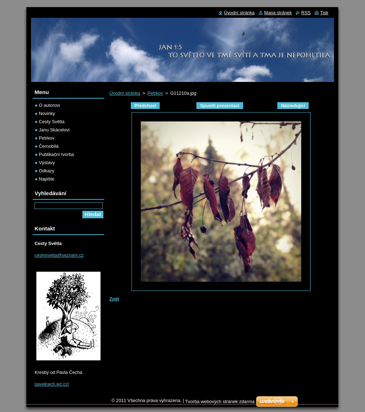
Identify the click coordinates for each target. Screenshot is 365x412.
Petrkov (155, 93)
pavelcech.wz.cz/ (52, 384)
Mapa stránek (278, 12)
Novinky (47, 113)
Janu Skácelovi (54, 129)
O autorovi (49, 105)
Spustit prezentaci (219, 105)
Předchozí (145, 105)
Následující (293, 105)
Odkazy (46, 170)
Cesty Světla (52, 121)
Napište (46, 179)
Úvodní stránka (124, 93)
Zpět (114, 299)
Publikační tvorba (56, 154)
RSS (305, 12)
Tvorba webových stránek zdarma (220, 401)
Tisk (324, 12)
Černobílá (49, 146)
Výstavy (47, 162)
